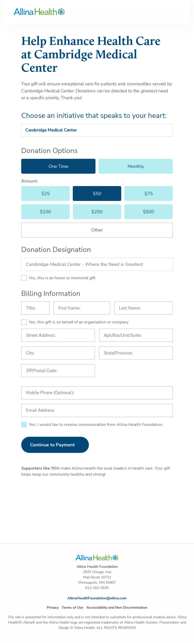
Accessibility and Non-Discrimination (116, 607)
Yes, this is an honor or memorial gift (62, 278)
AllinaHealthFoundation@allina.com (97, 598)
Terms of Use (72, 607)
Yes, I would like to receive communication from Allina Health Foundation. (96, 424)
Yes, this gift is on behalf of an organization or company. (79, 322)
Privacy (53, 607)
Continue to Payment (52, 445)
